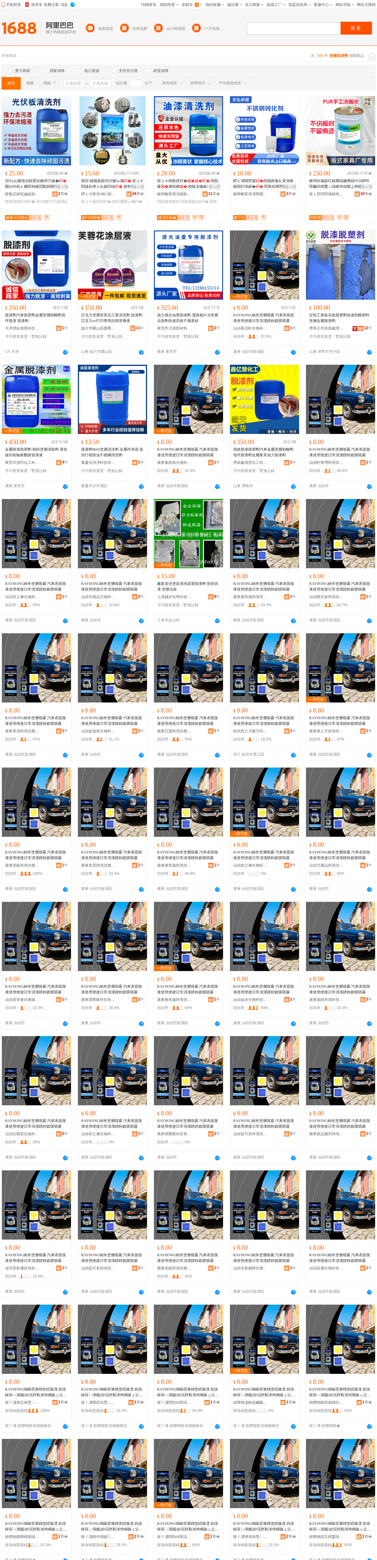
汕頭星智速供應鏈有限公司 (22, 999)
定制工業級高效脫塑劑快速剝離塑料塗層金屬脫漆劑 (339, 318)
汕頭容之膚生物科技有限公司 (22, 597)
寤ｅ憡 (62, 187)
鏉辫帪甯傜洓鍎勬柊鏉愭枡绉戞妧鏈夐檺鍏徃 (174, 194)
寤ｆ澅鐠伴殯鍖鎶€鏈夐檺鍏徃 (98, 1537)
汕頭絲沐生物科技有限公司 (250, 999)
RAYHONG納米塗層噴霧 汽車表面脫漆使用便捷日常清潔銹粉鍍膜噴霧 (263, 318)
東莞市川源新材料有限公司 (174, 328)
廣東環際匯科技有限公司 (98, 999)
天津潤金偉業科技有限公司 (22, 328)
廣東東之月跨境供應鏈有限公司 (326, 731)
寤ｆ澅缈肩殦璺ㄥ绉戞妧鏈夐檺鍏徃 (250, 1537)
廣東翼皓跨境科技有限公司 (326, 999)
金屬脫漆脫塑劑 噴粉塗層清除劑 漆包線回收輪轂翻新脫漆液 (36, 452)
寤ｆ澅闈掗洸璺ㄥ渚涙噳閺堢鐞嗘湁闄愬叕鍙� (98, 1402)
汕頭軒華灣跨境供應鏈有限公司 (326, 462)
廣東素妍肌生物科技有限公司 (174, 462)
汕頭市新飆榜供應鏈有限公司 (250, 1268)
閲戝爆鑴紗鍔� (194, 201)
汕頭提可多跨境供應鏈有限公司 (250, 1134)
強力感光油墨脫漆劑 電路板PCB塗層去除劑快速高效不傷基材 (187, 318)
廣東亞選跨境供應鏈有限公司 (174, 731)
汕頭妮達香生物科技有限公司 (98, 731)
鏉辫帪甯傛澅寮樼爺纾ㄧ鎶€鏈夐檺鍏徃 (250, 194)
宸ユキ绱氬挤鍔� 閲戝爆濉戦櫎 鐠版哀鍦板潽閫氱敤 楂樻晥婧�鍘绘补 (187, 184)
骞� (63, 194)
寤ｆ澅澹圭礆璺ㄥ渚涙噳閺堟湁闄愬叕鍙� (22, 1402)
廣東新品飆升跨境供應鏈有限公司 (326, 1134)
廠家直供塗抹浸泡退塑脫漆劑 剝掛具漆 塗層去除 (187, 586)
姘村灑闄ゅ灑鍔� (127, 201)
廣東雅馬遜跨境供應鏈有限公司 (250, 597)
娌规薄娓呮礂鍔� (20, 201)
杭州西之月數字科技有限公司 (250, 731)
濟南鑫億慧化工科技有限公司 (250, 462)
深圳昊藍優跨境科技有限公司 (22, 1268)
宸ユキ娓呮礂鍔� (96, 201)
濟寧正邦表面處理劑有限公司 (326, 328)
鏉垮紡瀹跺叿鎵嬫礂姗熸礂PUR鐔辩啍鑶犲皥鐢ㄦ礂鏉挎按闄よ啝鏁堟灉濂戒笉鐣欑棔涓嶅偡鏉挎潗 (339, 184)
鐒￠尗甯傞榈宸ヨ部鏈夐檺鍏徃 (98, 194)
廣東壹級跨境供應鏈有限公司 (22, 865)
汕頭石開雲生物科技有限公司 (22, 1134)
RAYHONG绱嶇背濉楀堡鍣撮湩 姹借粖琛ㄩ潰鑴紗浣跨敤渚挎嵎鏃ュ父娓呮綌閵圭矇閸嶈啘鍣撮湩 (36, 1392)
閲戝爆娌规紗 (168, 201)
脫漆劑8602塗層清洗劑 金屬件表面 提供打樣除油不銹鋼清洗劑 (112, 452)
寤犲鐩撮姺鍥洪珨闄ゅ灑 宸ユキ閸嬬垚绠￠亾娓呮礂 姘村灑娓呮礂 (112, 184)
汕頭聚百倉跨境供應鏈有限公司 (326, 597)
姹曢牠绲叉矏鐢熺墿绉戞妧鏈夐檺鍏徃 (326, 1537)
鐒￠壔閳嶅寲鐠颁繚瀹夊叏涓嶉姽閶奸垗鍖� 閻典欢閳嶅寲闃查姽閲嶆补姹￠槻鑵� (263, 184)
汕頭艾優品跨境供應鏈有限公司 (326, 865)
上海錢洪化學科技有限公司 (174, 597)
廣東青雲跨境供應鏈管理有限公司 (22, 731)
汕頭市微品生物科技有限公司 (98, 597)
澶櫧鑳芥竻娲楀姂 (52, 201)
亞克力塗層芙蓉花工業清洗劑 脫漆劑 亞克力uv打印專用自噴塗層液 (111, 318)
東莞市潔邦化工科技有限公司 (22, 462)
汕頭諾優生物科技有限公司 (326, 1268)
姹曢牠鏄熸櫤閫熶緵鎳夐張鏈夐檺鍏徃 (22, 1537)
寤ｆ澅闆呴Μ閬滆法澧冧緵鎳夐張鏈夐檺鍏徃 (174, 1402)
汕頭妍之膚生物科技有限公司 (250, 865)
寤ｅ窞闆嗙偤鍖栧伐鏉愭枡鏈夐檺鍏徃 (326, 194)
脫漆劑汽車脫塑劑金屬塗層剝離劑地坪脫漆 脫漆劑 (35, 318)
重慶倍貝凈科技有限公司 (98, 462)
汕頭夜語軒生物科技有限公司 (250, 328)
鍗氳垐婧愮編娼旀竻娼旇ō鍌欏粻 (22, 194)
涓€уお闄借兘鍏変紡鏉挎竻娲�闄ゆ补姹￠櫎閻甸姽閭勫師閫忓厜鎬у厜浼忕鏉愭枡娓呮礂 (36, 184)
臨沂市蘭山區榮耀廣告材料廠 (98, 328)
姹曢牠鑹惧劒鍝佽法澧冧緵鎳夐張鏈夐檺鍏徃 (326, 1402)
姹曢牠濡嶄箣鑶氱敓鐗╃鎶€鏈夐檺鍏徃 (250, 1402)
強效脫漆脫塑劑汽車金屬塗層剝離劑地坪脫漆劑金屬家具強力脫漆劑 (263, 452)
